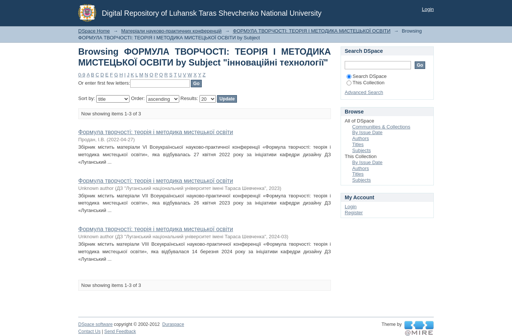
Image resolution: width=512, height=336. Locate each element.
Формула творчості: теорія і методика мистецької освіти (155, 132)
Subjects (361, 150)
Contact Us (89, 331)
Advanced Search (364, 92)
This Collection (365, 82)
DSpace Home (94, 31)
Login (428, 9)
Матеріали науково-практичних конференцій (171, 31)
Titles (358, 144)
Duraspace (173, 324)
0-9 (81, 75)
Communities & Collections (381, 127)
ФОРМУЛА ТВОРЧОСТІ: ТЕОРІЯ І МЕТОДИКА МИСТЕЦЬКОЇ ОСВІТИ (311, 31)
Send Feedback (120, 331)
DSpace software (95, 324)
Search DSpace (367, 76)
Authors (360, 138)
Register (354, 212)
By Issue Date (367, 132)
